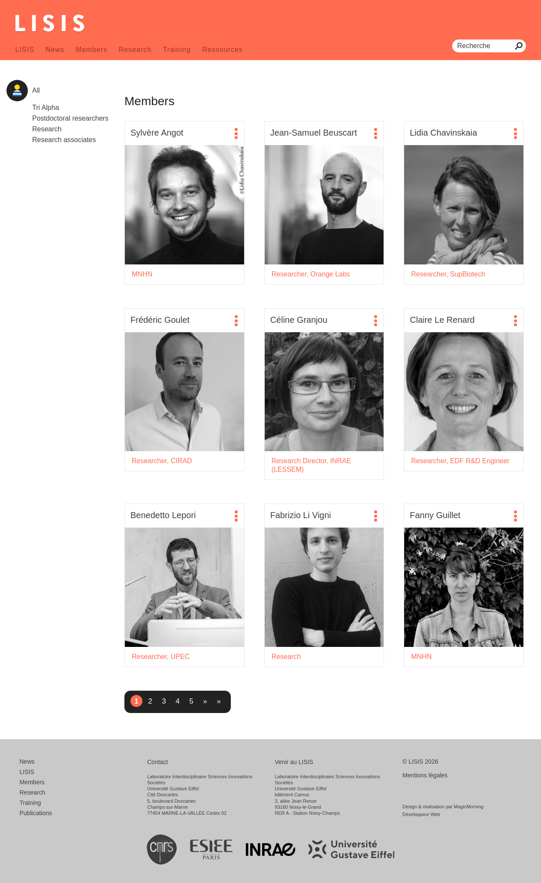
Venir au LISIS (294, 762)
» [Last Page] (219, 701)
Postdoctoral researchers (70, 118)
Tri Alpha (45, 107)
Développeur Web (421, 814)
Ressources (222, 49)
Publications (36, 813)
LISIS (24, 49)
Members (92, 49)
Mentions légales (424, 775)
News (54, 49)
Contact (157, 762)
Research (135, 49)
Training (177, 49)
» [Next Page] (205, 701)
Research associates (64, 139)
